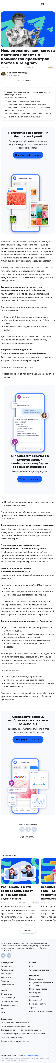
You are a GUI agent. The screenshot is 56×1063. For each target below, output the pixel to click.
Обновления (6, 994)
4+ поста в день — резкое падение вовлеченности (28, 113)
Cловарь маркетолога (39, 970)
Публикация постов (38, 989)
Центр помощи (8, 997)
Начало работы (36, 979)
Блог (52, 67)
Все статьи (28, 930)
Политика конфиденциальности (15, 1026)
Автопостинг (6, 966)
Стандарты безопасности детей (15, 1041)
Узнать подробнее (29, 479)
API (2, 1008)
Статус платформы (9, 1005)
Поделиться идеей (9, 1001)
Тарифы (32, 1007)
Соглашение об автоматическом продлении (21, 1030)
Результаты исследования (16, 97)
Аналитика (6, 977)
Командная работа (37, 1004)
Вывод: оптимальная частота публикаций (23, 116)
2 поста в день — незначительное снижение (25, 104)
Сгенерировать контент (28, 739)
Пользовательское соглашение (15, 1022)
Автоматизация (8, 970)
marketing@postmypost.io (33, 1055)
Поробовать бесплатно (28, 155)
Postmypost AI (7, 984)
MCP (3, 1012)
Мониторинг (6, 973)
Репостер (5, 981)
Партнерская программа (40, 1011)
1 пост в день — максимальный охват (22, 101)
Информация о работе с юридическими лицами (23, 1033)
